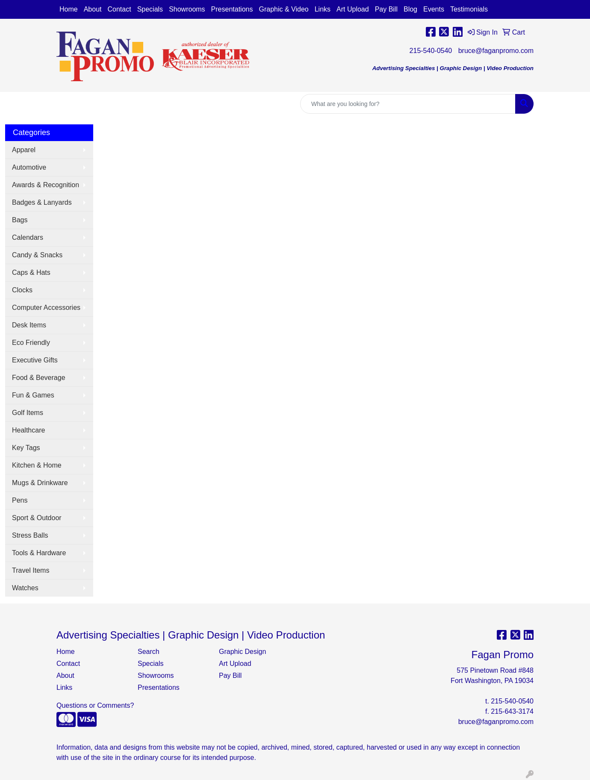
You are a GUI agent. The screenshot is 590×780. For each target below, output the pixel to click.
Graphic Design (242, 651)
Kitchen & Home (37, 465)
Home (68, 9)
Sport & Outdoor (37, 517)
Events (433, 9)
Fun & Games (33, 395)
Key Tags (26, 447)
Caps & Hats (31, 272)
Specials (150, 9)
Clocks (22, 290)
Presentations (232, 9)
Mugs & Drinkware (40, 482)
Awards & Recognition (45, 184)
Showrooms (187, 9)
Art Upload (352, 9)
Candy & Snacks (37, 255)
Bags (19, 220)
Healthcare (28, 430)
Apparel (23, 149)
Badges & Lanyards (42, 202)
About (93, 9)
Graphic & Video (283, 9)
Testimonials (469, 9)
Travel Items (30, 570)
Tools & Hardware (39, 552)
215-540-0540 (431, 50)
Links (322, 9)
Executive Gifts (35, 360)
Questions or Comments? (95, 705)
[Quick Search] (408, 104)
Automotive (29, 167)
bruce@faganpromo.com (496, 50)
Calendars (27, 237)
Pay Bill (386, 9)
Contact (119, 9)
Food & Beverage (38, 377)
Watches (25, 588)
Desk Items (29, 325)
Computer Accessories (46, 307)
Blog (410, 9)
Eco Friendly (31, 342)
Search (148, 651)
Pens (19, 500)
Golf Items (27, 412)
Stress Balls (30, 535)
